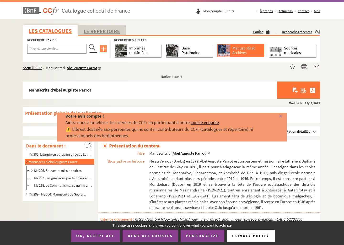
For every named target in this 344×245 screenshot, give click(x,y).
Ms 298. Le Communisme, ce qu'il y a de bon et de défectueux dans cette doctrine (63, 185)
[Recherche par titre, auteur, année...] (56, 49)
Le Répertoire (102, 31)
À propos (266, 11)
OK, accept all (95, 235)
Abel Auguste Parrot (82, 67)
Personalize (202, 235)
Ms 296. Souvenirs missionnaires (57, 170)
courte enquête (205, 122)
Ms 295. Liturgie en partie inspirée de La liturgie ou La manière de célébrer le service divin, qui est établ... (60, 154)
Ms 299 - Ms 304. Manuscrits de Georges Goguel (58, 194)
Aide (317, 11)
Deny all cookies (150, 235)
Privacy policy (250, 236)
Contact (303, 11)
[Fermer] (273, 116)
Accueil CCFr (32, 67)
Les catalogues (50, 31)
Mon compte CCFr (220, 10)
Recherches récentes (301, 31)
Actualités (286, 11)
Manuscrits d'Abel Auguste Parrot (53, 161)
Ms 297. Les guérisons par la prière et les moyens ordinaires (63, 178)
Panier (261, 31)
